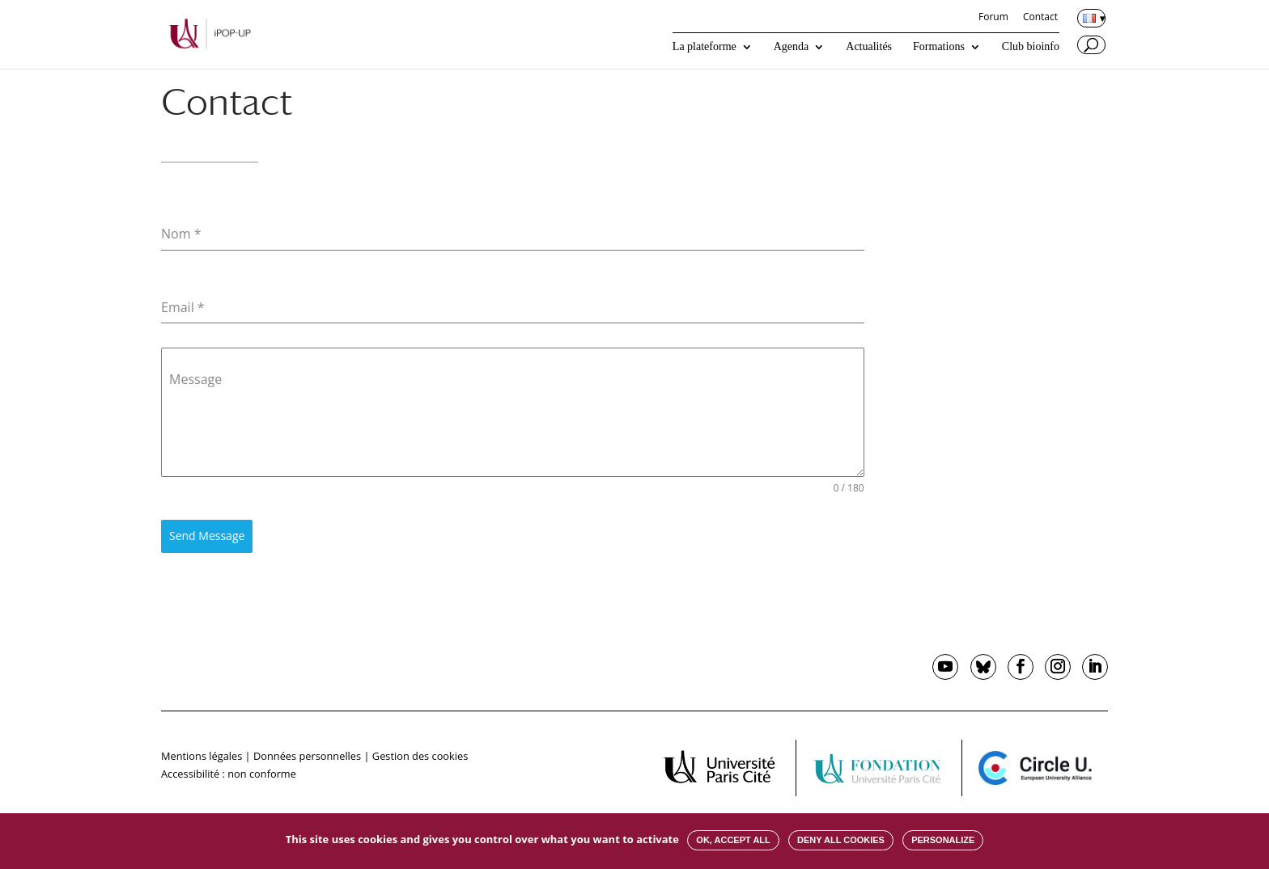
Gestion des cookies (420, 756)
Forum (993, 17)
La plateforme (704, 47)
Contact (1040, 17)
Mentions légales (201, 756)
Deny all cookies (841, 840)
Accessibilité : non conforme (228, 773)
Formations (939, 47)
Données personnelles (307, 756)
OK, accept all (733, 840)
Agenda (791, 47)
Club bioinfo (1030, 47)
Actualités (869, 47)
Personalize (942, 840)
